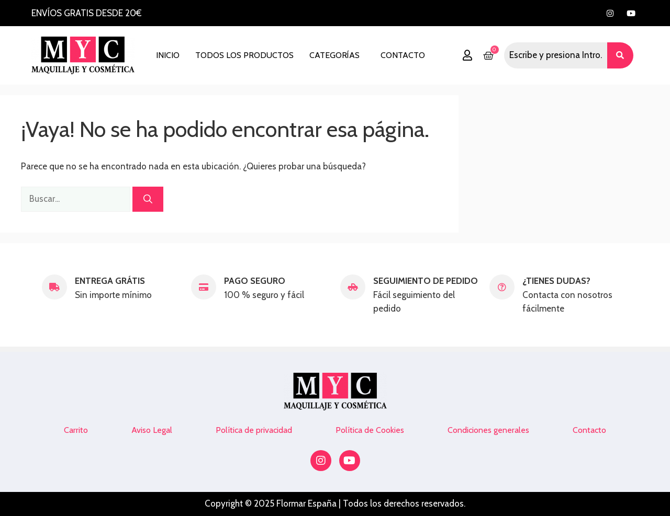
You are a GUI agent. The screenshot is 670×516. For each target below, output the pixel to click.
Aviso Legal (151, 430)
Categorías (334, 55)
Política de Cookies (370, 430)
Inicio (168, 55)
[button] (337, 55)
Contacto (403, 55)
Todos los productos (244, 55)
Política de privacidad (254, 430)
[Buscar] (147, 199)
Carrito (76, 430)
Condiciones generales (488, 430)
